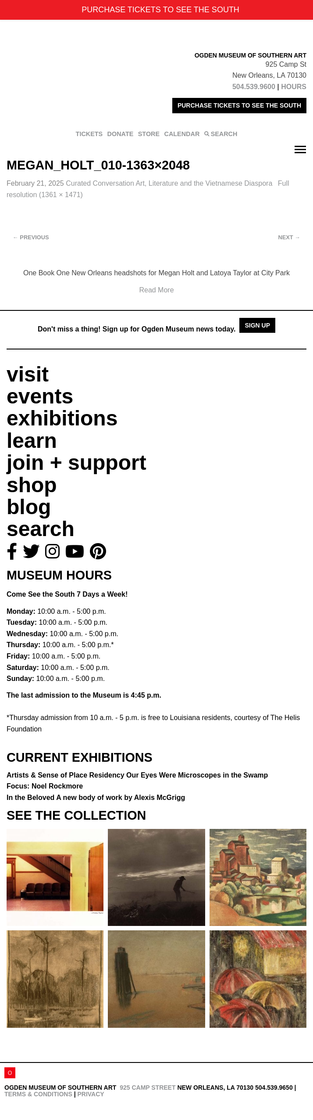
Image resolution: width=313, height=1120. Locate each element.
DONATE (120, 133)
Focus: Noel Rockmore (45, 786)
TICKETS (89, 133)
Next (289, 237)
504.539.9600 (253, 86)
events (40, 396)
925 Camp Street (147, 1087)
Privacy (90, 1094)
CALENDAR (182, 133)
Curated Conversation (170, 183)
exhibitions (62, 418)
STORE (149, 133)
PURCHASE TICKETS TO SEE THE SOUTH (239, 105)
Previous (31, 237)
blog (29, 507)
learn (32, 440)
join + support (76, 462)
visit (28, 374)
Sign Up (257, 325)
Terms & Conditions (38, 1094)
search (41, 528)
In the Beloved (96, 797)
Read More (156, 290)
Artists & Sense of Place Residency (137, 775)
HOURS (293, 86)
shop (32, 485)
